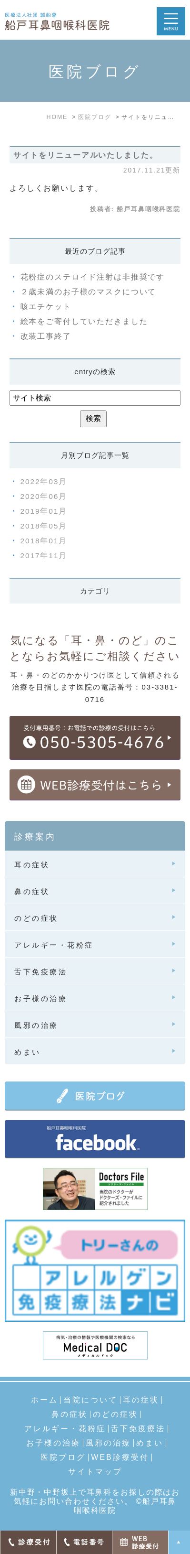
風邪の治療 (108, 1443)
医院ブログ (63, 1457)
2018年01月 (44, 541)
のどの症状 (115, 1414)
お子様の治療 (53, 1443)
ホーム (44, 1400)
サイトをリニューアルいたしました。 (85, 155)
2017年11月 (44, 555)
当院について (90, 1400)
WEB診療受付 (120, 1457)
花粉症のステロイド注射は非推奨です (92, 277)
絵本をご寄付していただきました (84, 321)
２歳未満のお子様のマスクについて (88, 292)
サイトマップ (95, 1472)
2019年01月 (44, 511)
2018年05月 (44, 526)
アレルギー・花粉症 (65, 1429)
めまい (149, 1443)
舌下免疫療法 (138, 1429)
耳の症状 (141, 1400)
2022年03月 (44, 481)
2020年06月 (44, 496)
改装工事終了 (45, 336)
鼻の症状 (69, 1414)
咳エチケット (45, 306)
